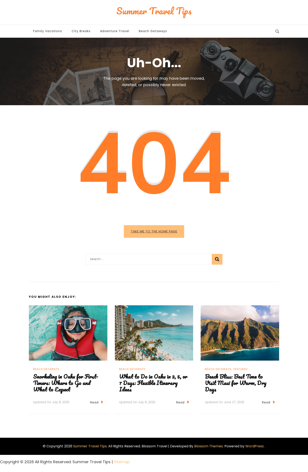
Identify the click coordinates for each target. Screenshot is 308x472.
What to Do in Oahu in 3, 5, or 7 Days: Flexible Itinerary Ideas (153, 384)
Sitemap (122, 463)
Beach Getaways (153, 31)
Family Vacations (47, 31)
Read (96, 403)
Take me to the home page (154, 231)
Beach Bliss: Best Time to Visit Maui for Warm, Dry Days (235, 384)
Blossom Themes (208, 447)
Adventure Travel (114, 31)
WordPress (254, 447)
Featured (240, 370)
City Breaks (81, 31)
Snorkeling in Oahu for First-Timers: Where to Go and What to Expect (65, 384)
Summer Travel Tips (90, 447)
